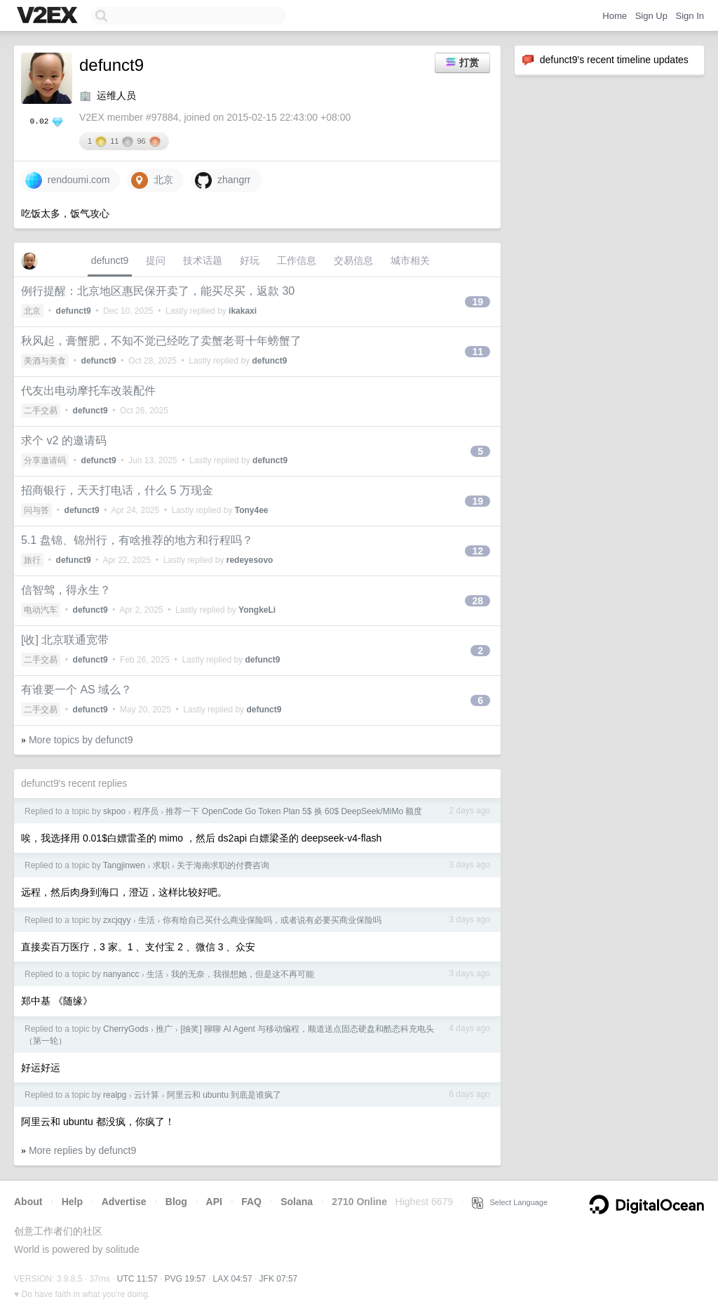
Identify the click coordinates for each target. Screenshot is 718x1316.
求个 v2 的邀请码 (64, 440)
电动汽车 (40, 610)
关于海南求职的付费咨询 (223, 865)
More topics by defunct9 (81, 739)
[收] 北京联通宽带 (65, 640)
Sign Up (651, 16)
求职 (161, 865)
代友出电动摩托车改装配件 (88, 391)
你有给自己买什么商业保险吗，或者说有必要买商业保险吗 (272, 920)
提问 (155, 260)
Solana (296, 1201)
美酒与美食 (45, 361)
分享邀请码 (45, 460)
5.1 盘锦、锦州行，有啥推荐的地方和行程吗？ (137, 540)
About (28, 1201)
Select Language (510, 1202)
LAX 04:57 (232, 1279)
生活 (146, 920)
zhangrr (222, 180)
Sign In (690, 16)
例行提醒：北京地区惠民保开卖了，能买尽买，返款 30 (157, 291)
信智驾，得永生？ (66, 590)
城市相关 (410, 260)
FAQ (251, 1201)
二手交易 (40, 411)
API (214, 1201)
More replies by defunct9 (82, 1150)
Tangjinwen (124, 865)
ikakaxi (243, 311)
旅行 (32, 560)
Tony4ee (252, 510)
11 (477, 351)
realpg (114, 1095)
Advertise (124, 1201)
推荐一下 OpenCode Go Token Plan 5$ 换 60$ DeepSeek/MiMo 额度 (293, 811)
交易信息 (353, 260)
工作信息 (296, 260)
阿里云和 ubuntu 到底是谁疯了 (224, 1095)
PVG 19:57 (185, 1279)
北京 (152, 180)
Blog (176, 1201)
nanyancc (121, 974)
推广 (164, 1029)
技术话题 (202, 260)
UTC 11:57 (137, 1279)
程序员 (145, 811)
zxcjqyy (116, 920)
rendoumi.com (67, 180)
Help (72, 1201)
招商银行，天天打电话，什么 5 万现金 (117, 490)
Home (614, 16)
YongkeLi (257, 610)
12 (477, 551)
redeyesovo (249, 560)
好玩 (249, 260)
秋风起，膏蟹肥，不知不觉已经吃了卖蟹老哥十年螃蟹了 (161, 341)
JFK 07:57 (278, 1279)
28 (477, 600)
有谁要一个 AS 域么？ (76, 690)
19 (477, 301)
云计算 (146, 1095)
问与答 (36, 510)
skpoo (114, 811)
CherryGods (126, 1029)
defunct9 (110, 260)
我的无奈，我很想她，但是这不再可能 (242, 974)
